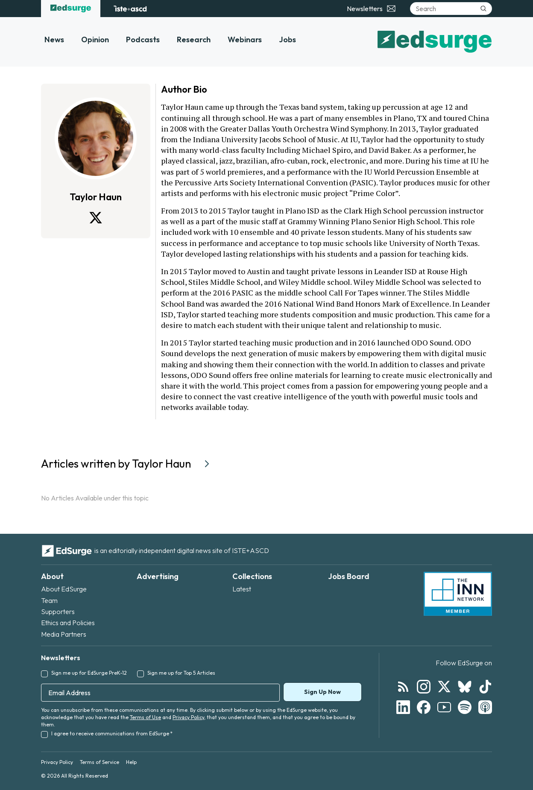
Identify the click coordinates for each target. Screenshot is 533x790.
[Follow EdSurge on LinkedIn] (403, 707)
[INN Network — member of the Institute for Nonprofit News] (458, 594)
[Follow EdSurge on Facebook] (423, 707)
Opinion (95, 39)
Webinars (245, 39)
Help (131, 762)
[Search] (451, 8)
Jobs (287, 39)
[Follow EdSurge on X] (444, 686)
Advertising (158, 576)
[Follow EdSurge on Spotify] (465, 707)
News (54, 39)
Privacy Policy (188, 717)
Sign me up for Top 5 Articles (181, 673)
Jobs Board (348, 576)
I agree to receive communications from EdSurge (112, 733)
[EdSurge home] (70, 8)
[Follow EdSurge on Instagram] (423, 686)
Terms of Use (145, 717)
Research (194, 39)
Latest (241, 589)
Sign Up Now (322, 692)
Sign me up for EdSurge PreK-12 (89, 673)
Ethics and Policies (68, 622)
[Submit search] (483, 8)
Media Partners (63, 634)
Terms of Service (99, 762)
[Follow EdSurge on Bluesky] (465, 686)
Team (49, 600)
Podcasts (143, 39)
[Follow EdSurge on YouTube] (444, 707)
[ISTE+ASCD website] (130, 8)
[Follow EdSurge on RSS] (403, 686)
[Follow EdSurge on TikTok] (485, 686)
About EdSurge (64, 589)
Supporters (58, 611)
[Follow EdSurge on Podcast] (485, 707)
